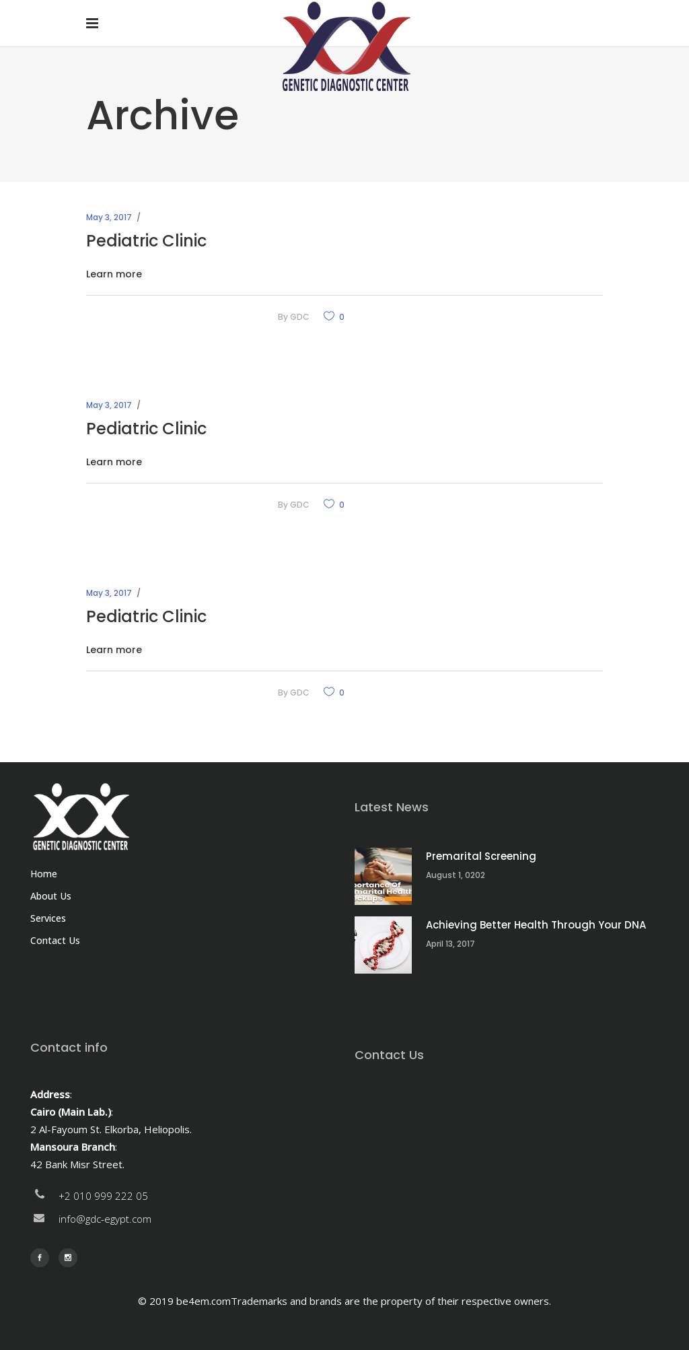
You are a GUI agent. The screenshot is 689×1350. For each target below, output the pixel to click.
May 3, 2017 (109, 217)
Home (43, 873)
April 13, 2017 (450, 943)
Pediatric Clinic (146, 241)
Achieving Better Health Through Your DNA (536, 925)
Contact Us (55, 940)
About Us (50, 895)
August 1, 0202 (455, 875)
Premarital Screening (481, 856)
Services (48, 918)
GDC (300, 317)
